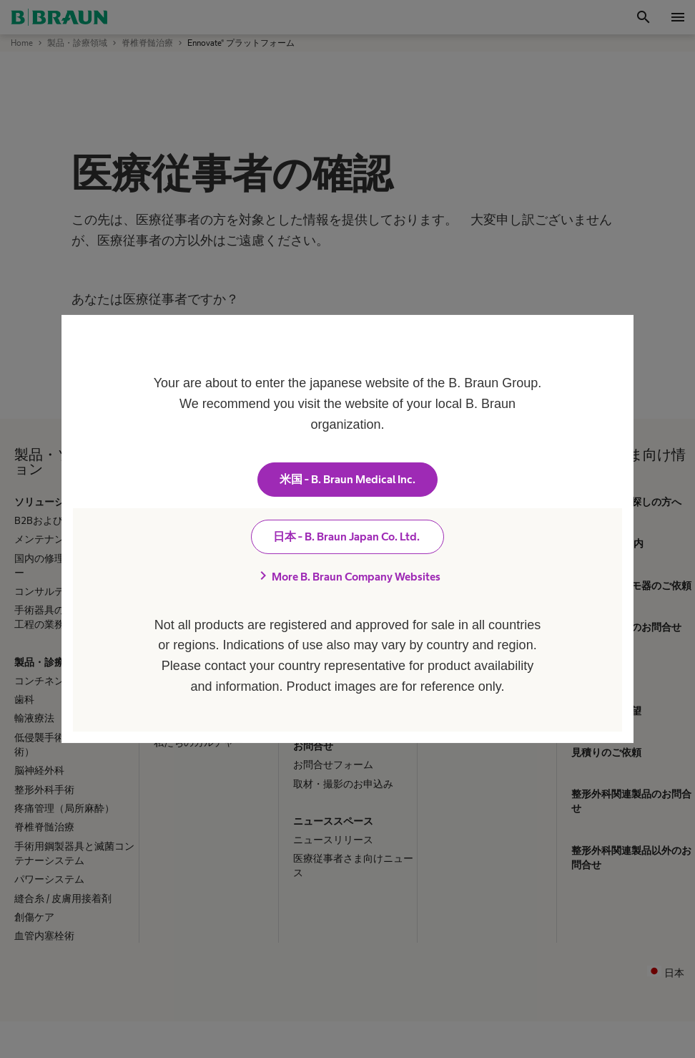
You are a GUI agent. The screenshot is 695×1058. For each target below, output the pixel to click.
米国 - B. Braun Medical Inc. (347, 479)
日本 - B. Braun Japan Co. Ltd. (347, 536)
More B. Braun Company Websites (347, 576)
